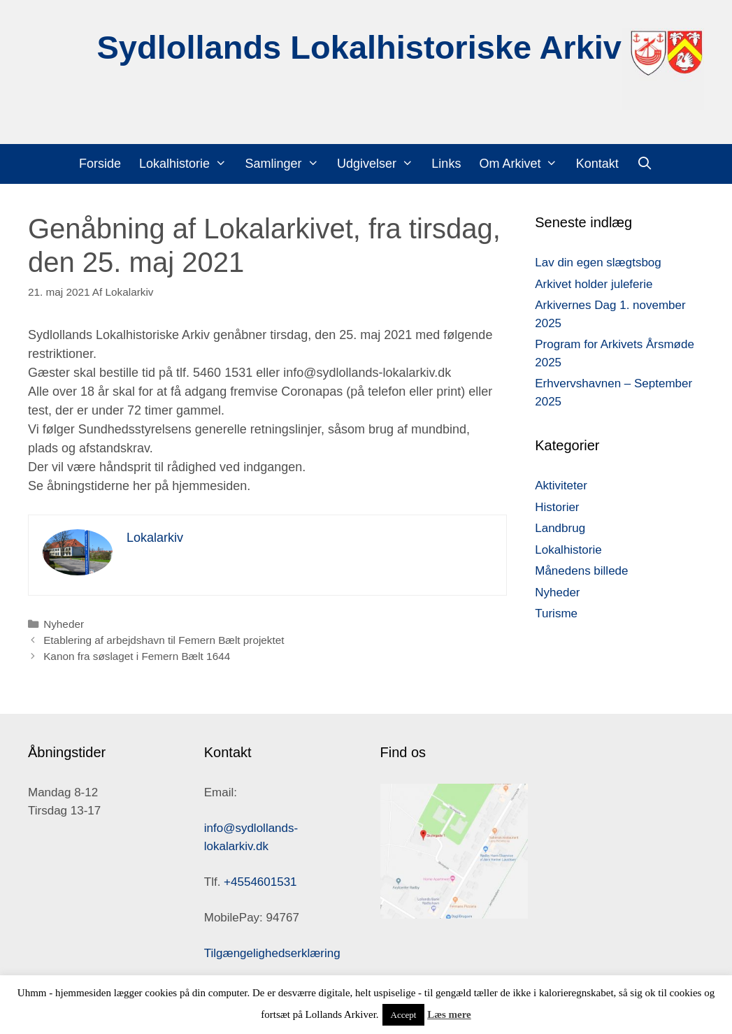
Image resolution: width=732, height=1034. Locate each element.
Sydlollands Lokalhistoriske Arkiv (359, 47)
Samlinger (286, 164)
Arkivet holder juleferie (593, 284)
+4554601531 (260, 882)
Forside (100, 164)
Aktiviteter (561, 485)
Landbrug (560, 528)
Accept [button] (404, 1015)
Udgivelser (379, 164)
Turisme (556, 613)
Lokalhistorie (187, 164)
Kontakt (597, 164)
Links (446, 164)
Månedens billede (581, 570)
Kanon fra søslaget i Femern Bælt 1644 (136, 656)
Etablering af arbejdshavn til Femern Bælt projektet (163, 640)
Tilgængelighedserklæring (272, 953)
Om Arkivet (522, 164)
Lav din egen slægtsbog (598, 262)
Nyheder (63, 624)
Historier (557, 507)
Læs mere (449, 1014)
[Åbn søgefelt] (645, 164)
